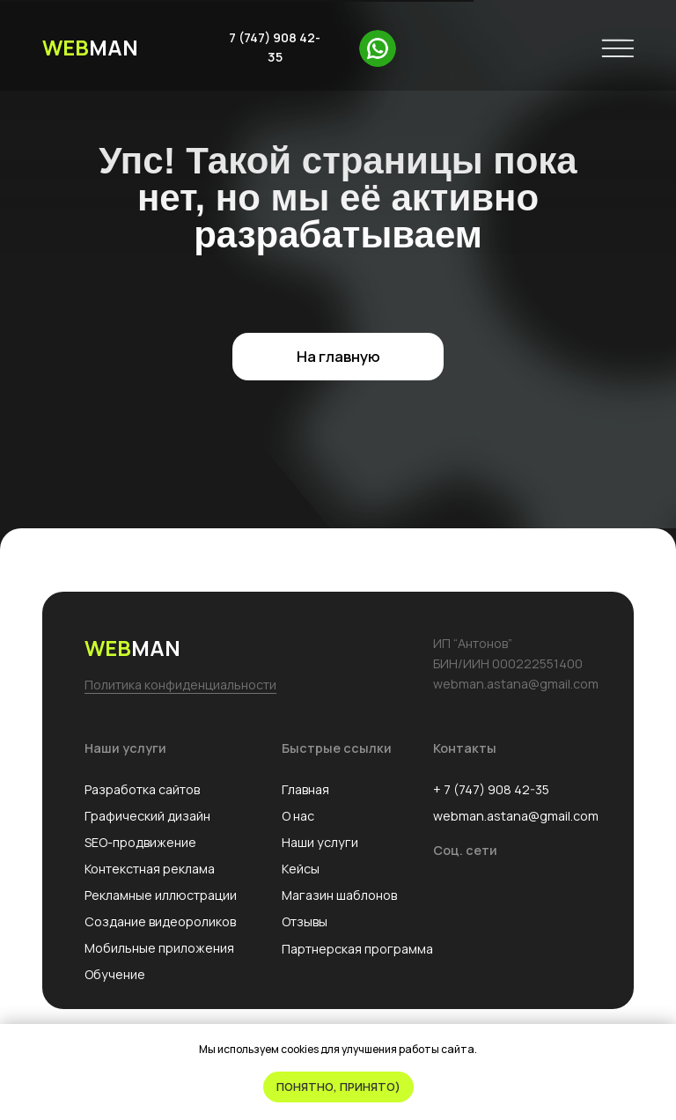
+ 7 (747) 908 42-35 (491, 789)
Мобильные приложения (159, 947)
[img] (377, 48)
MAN (90, 47)
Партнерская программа (357, 948)
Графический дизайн (147, 815)
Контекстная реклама (149, 868)
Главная (305, 789)
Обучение (114, 974)
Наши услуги (320, 842)
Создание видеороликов (160, 921)
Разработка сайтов (142, 789)
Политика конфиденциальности (180, 684)
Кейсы (301, 868)
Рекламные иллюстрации (160, 895)
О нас (298, 815)
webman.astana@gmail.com (516, 815)
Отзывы (304, 921)
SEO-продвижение (140, 842)
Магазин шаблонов (339, 895)
